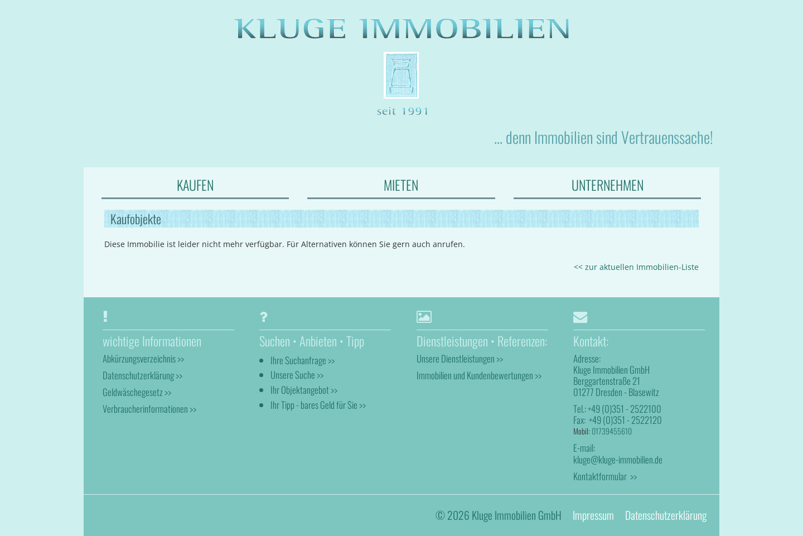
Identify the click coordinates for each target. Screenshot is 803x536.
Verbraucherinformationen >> (149, 409)
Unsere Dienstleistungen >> (460, 358)
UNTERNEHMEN (608, 185)
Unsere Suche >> (296, 375)
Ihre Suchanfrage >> (302, 360)
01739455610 (612, 431)
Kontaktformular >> (605, 476)
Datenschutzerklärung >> (142, 375)
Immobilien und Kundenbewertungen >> (479, 375)
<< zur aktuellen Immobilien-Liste (636, 267)
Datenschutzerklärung (666, 515)
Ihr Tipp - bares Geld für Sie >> (318, 405)
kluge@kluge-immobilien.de (617, 459)
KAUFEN (195, 185)
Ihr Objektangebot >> (303, 390)
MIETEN (401, 185)
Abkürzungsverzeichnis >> (143, 358)
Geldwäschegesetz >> (137, 392)
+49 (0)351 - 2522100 (624, 409)
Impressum (593, 515)
